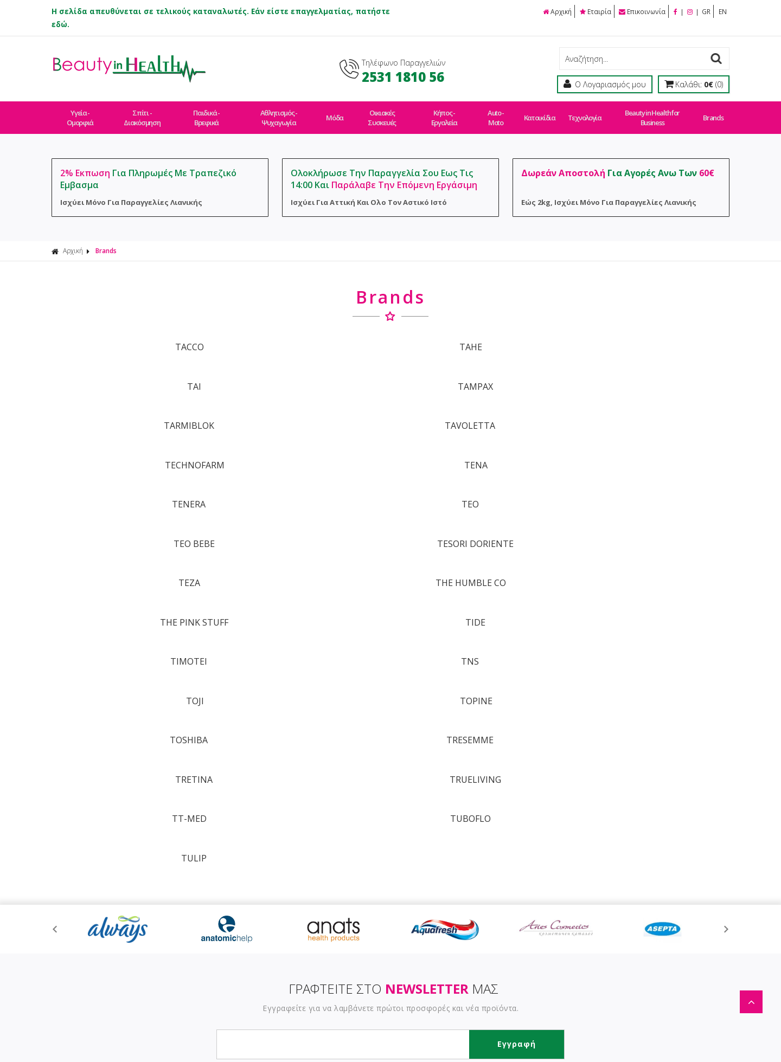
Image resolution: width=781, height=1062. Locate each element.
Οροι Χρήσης (484, 839)
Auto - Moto (495, 113)
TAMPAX (647, 337)
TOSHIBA (134, 519)
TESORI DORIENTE (647, 410)
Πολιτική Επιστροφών (365, 896)
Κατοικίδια (538, 113)
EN (723, 11)
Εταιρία (595, 11)
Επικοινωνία (642, 11)
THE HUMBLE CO (305, 446)
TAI (476, 337)
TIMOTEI (134, 482)
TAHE (304, 337)
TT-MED (134, 555)
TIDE (647, 446)
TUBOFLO (305, 555)
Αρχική (556, 11)
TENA (647, 373)
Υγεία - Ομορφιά (80, 113)
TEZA (134, 446)
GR (706, 11)
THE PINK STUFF (476, 446)
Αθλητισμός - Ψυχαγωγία (280, 113)
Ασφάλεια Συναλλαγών (503, 858)
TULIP (476, 555)
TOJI (476, 482)
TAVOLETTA (305, 373)
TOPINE (647, 482)
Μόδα (335, 113)
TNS (305, 482)
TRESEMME (305, 519)
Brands (710, 113)
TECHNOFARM (476, 373)
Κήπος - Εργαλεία (444, 113)
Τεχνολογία (582, 113)
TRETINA (476, 519)
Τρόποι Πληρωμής (359, 858)
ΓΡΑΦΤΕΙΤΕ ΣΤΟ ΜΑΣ (393, 683)
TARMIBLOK (133, 373)
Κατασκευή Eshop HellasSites (470, 1030)
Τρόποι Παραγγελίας (363, 839)
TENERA (134, 410)
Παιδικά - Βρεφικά (207, 113)
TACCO (133, 337)
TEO (304, 410)
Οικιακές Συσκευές (382, 113)
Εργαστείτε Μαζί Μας (499, 877)
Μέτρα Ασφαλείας (493, 896)
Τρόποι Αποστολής (360, 877)
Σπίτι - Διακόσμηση (142, 113)
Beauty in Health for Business (649, 113)
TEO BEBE (476, 410)
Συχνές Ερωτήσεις (358, 915)
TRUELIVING (647, 519)
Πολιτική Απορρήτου (363, 934)
